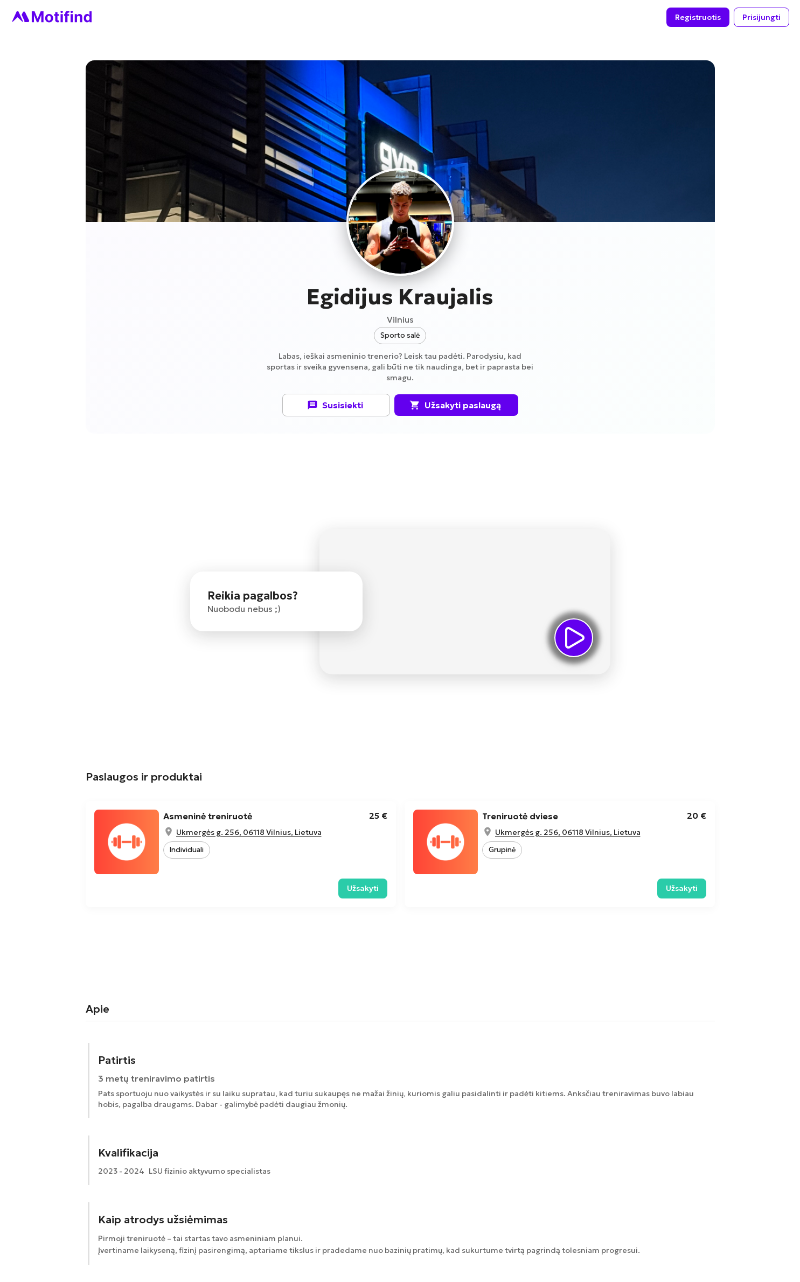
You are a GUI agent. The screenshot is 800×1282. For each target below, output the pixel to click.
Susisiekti (336, 405)
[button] (400, 335)
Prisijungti (761, 17)
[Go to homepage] (51, 17)
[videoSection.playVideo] (573, 637)
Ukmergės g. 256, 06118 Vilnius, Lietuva (249, 832)
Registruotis (697, 17)
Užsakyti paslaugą (456, 405)
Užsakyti (362, 888)
